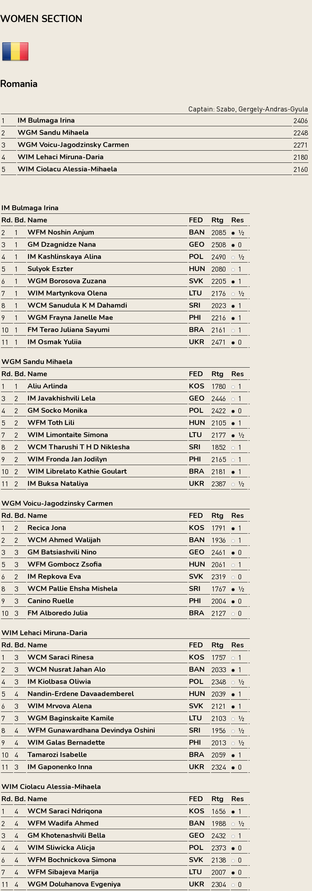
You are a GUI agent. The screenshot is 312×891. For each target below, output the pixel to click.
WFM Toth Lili (51, 423)
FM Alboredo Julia (58, 613)
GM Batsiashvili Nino (62, 552)
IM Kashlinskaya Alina (64, 257)
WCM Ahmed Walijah (64, 540)
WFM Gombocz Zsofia (65, 564)
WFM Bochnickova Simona (72, 860)
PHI (195, 318)
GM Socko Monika (57, 410)
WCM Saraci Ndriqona (65, 811)
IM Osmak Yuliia (55, 342)
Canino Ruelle (51, 601)
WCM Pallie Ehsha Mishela (73, 589)
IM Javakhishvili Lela (62, 398)
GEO (197, 244)
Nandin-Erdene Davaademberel (81, 694)
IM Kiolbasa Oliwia (59, 682)
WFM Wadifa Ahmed (63, 823)
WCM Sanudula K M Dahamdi (77, 305)
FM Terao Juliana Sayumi (69, 330)
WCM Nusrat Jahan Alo (67, 669)
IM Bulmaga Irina (46, 120)
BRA (196, 330)
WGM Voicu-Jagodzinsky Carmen (73, 145)
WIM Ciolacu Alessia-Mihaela (67, 169)
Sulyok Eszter (50, 269)
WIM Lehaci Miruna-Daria (61, 157)
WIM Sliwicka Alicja (61, 848)
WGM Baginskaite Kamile (71, 718)
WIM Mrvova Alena (60, 706)
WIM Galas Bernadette (66, 743)
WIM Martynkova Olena (67, 293)
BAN (197, 232)
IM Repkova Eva (54, 577)
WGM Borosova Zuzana (67, 281)
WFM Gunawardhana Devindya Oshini (91, 730)
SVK (196, 281)
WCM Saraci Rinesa (61, 657)
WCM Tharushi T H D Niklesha (79, 447)
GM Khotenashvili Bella (67, 835)
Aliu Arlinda (48, 386)
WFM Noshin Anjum (61, 232)
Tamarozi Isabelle (57, 755)
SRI (195, 305)
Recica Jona (47, 528)
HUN (197, 269)
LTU (195, 293)
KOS (196, 386)
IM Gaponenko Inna (60, 767)
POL (196, 257)
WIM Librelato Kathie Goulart (77, 471)
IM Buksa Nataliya (58, 484)
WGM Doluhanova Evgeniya (74, 884)
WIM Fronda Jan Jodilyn (67, 459)
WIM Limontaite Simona (68, 435)
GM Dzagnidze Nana (62, 244)
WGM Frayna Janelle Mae (70, 318)
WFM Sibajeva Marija (63, 872)
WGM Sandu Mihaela (53, 133)
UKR (196, 342)
